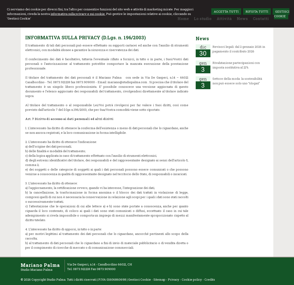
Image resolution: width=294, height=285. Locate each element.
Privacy (173, 279)
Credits (209, 279)
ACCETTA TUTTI (226, 11)
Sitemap (159, 279)
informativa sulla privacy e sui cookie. (78, 14)
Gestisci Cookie (139, 279)
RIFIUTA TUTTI (257, 11)
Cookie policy (192, 279)
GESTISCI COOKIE (281, 13)
